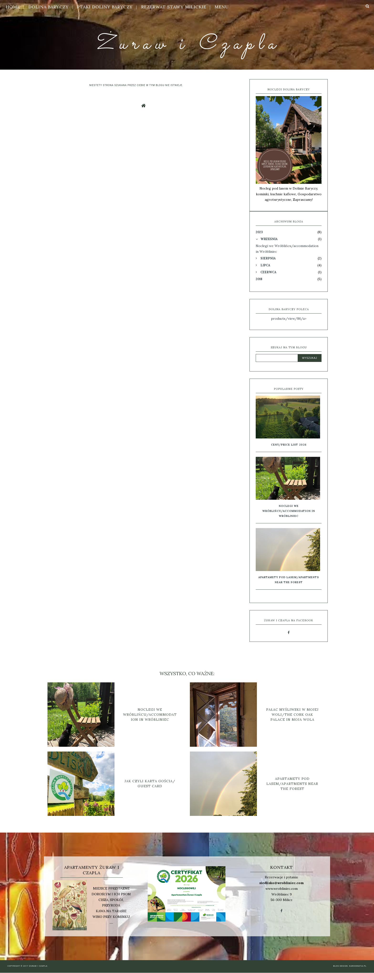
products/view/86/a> (288, 318)
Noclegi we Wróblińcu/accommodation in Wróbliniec (288, 511)
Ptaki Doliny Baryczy (105, 7)
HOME (13, 7)
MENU (222, 7)
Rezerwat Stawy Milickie (173, 7)
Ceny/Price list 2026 (288, 444)
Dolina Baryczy (48, 7)
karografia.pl (358, 966)
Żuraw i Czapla (187, 44)
